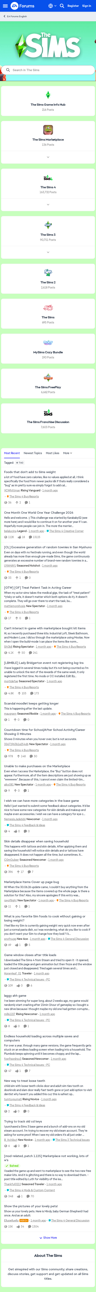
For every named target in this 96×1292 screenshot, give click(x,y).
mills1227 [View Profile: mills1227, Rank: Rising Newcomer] (9, 1014)
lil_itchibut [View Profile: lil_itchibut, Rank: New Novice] (10, 1140)
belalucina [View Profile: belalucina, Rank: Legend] (10, 531)
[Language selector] (52, 6)
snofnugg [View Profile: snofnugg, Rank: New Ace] (10, 939)
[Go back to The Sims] (48, 317)
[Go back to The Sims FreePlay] (48, 387)
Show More (48, 1237)
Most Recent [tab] (12, 453)
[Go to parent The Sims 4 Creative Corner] (64, 531)
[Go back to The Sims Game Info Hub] (48, 105)
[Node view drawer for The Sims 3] (48, 252)
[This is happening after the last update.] (48, 709)
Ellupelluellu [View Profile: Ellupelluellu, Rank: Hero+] (11, 1220)
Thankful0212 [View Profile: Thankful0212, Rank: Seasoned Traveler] (12, 1184)
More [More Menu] (67, 453)
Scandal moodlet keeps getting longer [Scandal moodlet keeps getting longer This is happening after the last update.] (31, 703)
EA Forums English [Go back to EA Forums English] (15, 16)
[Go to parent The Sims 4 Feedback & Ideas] (25, 825)
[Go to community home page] (23, 6)
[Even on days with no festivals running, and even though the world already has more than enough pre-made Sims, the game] (48, 556)
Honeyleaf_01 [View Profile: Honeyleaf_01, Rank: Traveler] (12, 973)
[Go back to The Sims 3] (48, 235)
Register (73, 6)
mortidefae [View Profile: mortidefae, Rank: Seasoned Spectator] (11, 681)
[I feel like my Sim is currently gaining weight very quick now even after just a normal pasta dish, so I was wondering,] (48, 930)
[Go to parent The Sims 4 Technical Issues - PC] (27, 980)
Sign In (86, 6)
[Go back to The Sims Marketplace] (48, 140)
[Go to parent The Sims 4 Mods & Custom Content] (30, 1190)
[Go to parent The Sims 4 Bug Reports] (22, 497)
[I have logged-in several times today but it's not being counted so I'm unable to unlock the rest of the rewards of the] (48, 672)
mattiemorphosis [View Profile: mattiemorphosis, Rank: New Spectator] (14, 606)
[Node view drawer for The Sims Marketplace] (48, 157)
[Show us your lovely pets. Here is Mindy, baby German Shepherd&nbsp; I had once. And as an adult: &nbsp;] (48, 1213)
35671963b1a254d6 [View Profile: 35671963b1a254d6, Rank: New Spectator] (16, 744)
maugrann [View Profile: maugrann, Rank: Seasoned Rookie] (10, 713)
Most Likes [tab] (52, 453)
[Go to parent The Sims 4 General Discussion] (67, 939)
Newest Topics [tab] (33, 453)
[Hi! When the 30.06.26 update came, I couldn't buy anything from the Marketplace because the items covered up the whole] (48, 891)
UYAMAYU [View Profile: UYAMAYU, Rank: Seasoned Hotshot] (10, 565)
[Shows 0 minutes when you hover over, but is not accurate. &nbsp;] (48, 739)
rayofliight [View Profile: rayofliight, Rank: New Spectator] (10, 900)
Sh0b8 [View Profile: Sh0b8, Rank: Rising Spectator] (8, 646)
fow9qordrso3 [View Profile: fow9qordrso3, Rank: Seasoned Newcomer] (12, 1058)
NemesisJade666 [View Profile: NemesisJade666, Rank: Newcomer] (15, 819)
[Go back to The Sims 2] (48, 282)
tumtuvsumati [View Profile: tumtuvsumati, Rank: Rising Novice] (13, 1099)
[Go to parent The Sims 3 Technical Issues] (70, 1140)
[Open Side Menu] (5, 6)
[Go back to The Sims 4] (48, 187)
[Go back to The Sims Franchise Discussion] (48, 422)
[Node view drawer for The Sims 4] (48, 204)
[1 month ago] (49, 490)
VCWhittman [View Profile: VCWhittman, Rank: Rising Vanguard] (12, 490)
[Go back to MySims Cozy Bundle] (48, 352)
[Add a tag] (20, 462)
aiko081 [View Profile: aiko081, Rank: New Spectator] (9, 784)
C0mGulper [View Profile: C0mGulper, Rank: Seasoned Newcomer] (11, 860)
